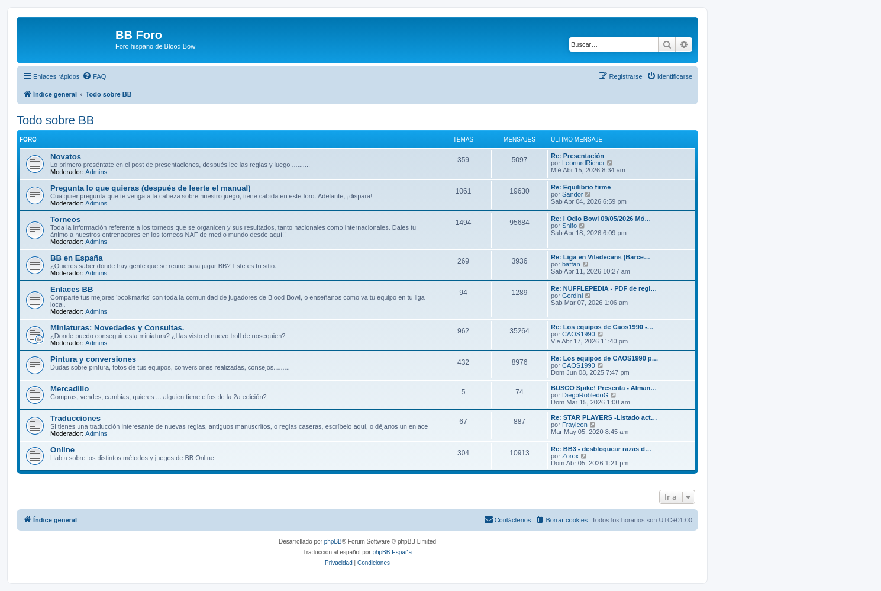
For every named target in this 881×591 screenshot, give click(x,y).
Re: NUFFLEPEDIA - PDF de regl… (604, 288)
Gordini (572, 295)
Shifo (569, 225)
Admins (96, 171)
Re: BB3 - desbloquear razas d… (601, 448)
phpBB (333, 541)
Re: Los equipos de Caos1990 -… (602, 326)
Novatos (65, 156)
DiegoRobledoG (585, 395)
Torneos (65, 219)
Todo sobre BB (55, 120)
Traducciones (75, 418)
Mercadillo (69, 388)
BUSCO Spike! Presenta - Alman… (604, 387)
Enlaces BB (71, 289)
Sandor (572, 194)
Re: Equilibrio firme (581, 187)
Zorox (570, 456)
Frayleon (575, 424)
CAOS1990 (578, 334)
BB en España (76, 257)
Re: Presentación (577, 155)
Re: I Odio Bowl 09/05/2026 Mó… (601, 218)
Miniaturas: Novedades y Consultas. (117, 327)
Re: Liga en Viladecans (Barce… (600, 257)
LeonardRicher (583, 162)
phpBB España (392, 552)
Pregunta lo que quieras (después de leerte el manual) (150, 188)
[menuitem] (94, 76)
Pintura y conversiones (93, 359)
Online (62, 449)
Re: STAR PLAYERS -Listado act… (604, 417)
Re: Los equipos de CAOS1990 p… (605, 358)
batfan (571, 264)
